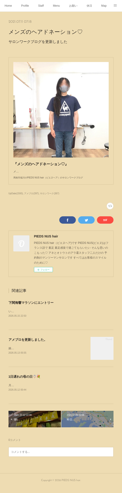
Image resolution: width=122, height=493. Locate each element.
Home (8, 5)
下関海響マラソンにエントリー (31, 307)
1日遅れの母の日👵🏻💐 (25, 381)
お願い (73, 5)
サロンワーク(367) (49, 198)
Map (104, 5)
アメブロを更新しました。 (28, 344)
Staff (41, 5)
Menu (56, 5)
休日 (89, 5)
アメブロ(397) (31, 198)
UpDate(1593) (16, 198)
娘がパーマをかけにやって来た (28, 353)
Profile (25, 5)
